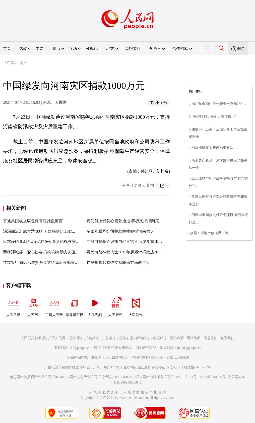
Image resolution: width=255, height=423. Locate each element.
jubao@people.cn (189, 348)
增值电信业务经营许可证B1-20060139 (160, 357)
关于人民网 (56, 338)
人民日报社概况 (33, 338)
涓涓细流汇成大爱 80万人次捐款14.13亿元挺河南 (46, 231)
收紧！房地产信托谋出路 (209, 233)
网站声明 (177, 338)
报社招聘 (75, 338)
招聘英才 (92, 338)
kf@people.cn (81, 348)
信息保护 (210, 338)
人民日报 (13, 305)
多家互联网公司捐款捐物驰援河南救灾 (120, 231)
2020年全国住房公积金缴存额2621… (219, 104)
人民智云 (115, 305)
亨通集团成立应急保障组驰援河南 (33, 221)
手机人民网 (54, 305)
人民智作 (135, 305)
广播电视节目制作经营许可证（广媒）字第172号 (81, 367)
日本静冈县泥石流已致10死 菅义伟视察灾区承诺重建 (49, 241)
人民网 (9, 63)
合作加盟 (126, 338)
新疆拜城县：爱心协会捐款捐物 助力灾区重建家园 (47, 252)
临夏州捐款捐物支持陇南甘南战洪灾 (118, 262)
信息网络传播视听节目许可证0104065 (38, 377)
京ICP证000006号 (212, 377)
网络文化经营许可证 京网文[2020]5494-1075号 (105, 377)
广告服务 (109, 338)
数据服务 (160, 338)
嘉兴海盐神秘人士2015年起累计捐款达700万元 (127, 252)
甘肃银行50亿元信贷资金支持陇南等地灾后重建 (45, 262)
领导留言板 (74, 305)
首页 (7, 48)
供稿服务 (143, 338)
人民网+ (33, 305)
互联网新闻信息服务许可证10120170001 (96, 357)
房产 (23, 63)
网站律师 (193, 338)
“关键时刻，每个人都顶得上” (213, 116)
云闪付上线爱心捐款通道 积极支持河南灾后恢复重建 (132, 221)
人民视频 (95, 305)
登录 (241, 48)
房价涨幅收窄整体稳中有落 (212, 147)
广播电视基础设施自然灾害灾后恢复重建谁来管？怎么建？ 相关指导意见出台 (154, 241)
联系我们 (227, 338)
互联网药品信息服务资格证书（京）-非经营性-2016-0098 (167, 367)
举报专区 (133, 48)
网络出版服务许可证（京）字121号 (170, 377)
